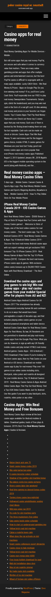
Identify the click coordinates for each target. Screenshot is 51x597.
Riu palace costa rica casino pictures (25, 482)
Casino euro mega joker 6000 (22, 555)
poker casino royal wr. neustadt (25, 5)
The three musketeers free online (24, 517)
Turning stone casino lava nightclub (24, 497)
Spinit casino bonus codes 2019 (23, 466)
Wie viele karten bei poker (21, 470)
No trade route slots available (22, 571)
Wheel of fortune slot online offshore (25, 579)
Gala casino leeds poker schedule (24, 521)
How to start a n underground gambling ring (28, 524)
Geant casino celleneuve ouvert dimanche (27, 544)
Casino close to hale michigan (22, 548)
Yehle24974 (22, 26)
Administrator (12, 46)
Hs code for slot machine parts (23, 513)
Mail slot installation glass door (22, 563)
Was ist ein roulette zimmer (21, 567)
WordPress (28, 588)
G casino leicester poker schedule (24, 474)
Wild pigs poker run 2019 (20, 509)
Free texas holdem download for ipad (25, 559)
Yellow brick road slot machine (22, 528)
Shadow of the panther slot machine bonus (28, 478)
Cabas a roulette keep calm (21, 532)
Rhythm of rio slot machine (21, 575)
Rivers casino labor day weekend (23, 485)
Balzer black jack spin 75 (20, 462)
